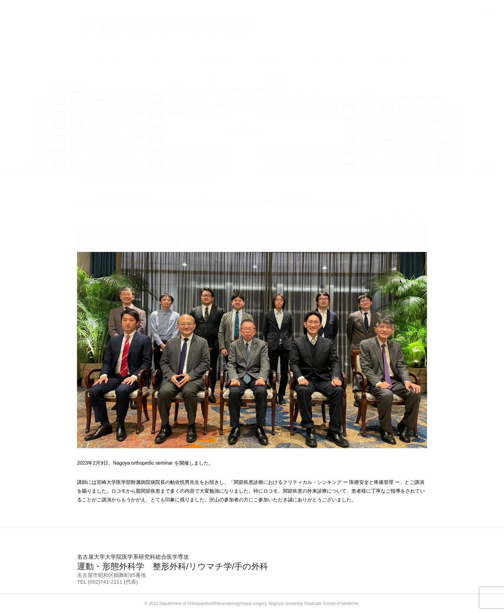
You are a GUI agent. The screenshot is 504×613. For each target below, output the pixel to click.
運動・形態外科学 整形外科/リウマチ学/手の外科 (252, 562)
